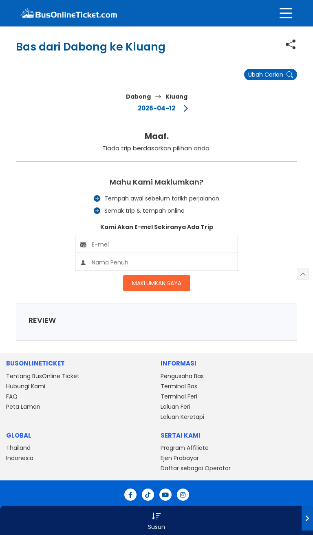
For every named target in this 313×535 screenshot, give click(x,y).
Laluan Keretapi (182, 417)
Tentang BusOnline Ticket (42, 376)
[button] (156, 520)
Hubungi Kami (25, 386)
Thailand (18, 448)
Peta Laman (23, 407)
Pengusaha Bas (182, 376)
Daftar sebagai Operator (196, 468)
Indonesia (19, 458)
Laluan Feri (175, 407)
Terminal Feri (179, 396)
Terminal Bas (179, 386)
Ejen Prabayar (180, 458)
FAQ (12, 396)
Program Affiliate (185, 448)
